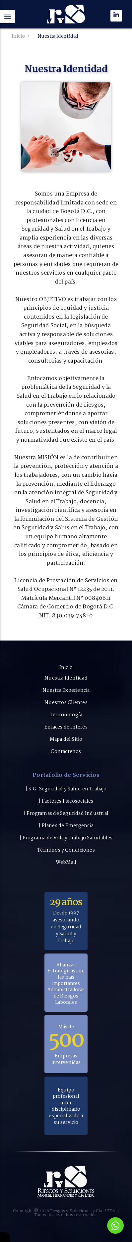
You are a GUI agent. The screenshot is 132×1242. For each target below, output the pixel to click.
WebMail (66, 862)
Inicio (18, 36)
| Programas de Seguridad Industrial (66, 814)
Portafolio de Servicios (66, 776)
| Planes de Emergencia (66, 826)
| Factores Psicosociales (65, 801)
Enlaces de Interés (66, 727)
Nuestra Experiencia (66, 690)
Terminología (66, 715)
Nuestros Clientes (66, 703)
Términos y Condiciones (66, 850)
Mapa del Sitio (66, 739)
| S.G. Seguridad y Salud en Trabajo (65, 789)
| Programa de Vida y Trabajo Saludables (65, 838)
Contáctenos (66, 752)
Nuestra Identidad (66, 678)
